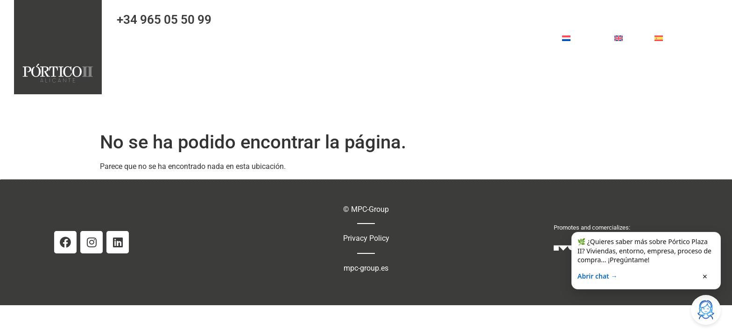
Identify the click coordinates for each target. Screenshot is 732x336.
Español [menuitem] (679, 38)
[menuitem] (583, 38)
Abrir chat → (597, 276)
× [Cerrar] (705, 276)
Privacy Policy (366, 238)
